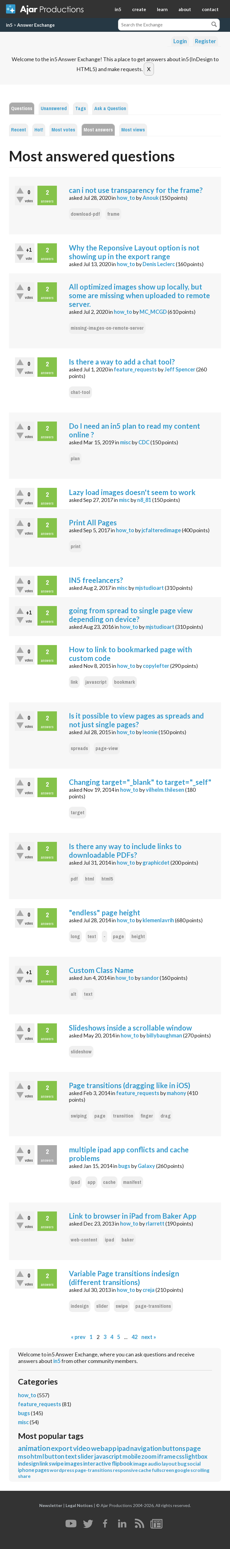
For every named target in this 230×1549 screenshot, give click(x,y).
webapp (103, 1448)
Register (205, 41)
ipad (75, 1182)
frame (113, 214)
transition (123, 1116)
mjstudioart (149, 587)
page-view (107, 748)
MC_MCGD (153, 311)
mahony (176, 1093)
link (74, 682)
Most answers (98, 129)
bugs (124, 1166)
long (75, 936)
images (73, 1463)
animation (34, 1448)
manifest (132, 1182)
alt (73, 994)
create (139, 9)
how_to (126, 197)
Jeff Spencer (179, 369)
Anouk (151, 197)
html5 (107, 879)
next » (148, 1337)
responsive (125, 1470)
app (91, 1182)
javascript (96, 682)
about (184, 9)
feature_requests (135, 369)
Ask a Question (110, 108)
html (89, 879)
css (180, 1456)
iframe (166, 1456)
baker (128, 1239)
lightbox (196, 1456)
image (140, 1463)
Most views (133, 129)
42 (134, 1337)
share (24, 1476)
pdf (74, 879)
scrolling (199, 1470)
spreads (79, 748)
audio (154, 1463)
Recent (18, 129)
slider (102, 1306)
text (91, 936)
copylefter (156, 665)
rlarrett (155, 1223)
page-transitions (153, 1306)
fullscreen (163, 1470)
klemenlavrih (158, 920)
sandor (150, 977)
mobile (131, 1456)
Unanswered (54, 108)
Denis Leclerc (159, 264)
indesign (80, 1306)
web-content (84, 1239)
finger (147, 1116)
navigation (146, 1448)
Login (180, 41)
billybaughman (164, 1035)
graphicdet (156, 862)
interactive (97, 1463)
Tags (80, 108)
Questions (21, 108)
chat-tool (80, 392)
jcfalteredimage (161, 530)
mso (24, 1456)
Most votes (63, 129)
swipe (122, 1306)
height (138, 936)
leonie (150, 732)
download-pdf (85, 214)
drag (166, 1116)
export (61, 1448)
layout (169, 1463)
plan (75, 458)
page (118, 936)
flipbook (122, 1463)
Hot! (38, 129)
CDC (143, 442)
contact (210, 9)
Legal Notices (79, 1505)
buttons (173, 1448)
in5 (118, 9)
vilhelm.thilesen (165, 789)
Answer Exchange (36, 25)
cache (109, 1182)
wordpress (62, 1470)
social (194, 1463)
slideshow (81, 1051)
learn (162, 9)
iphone (26, 1470)
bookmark (124, 682)
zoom (149, 1456)
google (182, 1470)
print (76, 546)
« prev (78, 1337)
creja (149, 1289)
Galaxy (146, 1166)
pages (42, 1470)
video (81, 1448)
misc (125, 442)
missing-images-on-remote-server (107, 328)
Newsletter (50, 1505)
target (77, 812)
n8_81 (144, 500)
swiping (79, 1116)
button (54, 1456)
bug (182, 1463)
